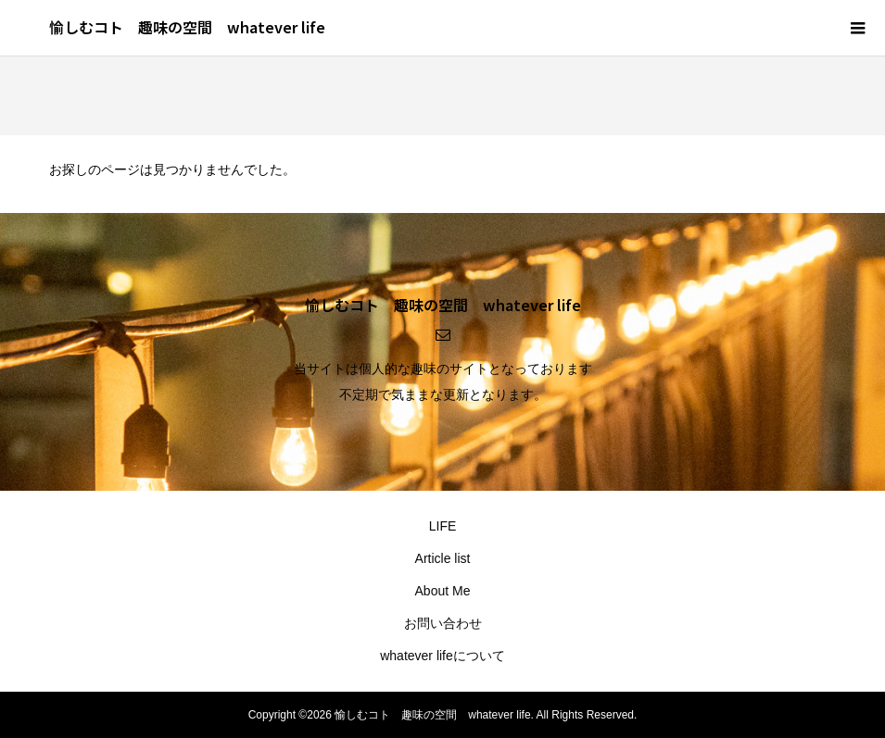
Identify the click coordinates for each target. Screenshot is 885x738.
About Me (443, 590)
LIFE (443, 526)
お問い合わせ (443, 623)
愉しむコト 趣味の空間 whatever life (187, 27)
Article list (443, 558)
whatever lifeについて (442, 655)
